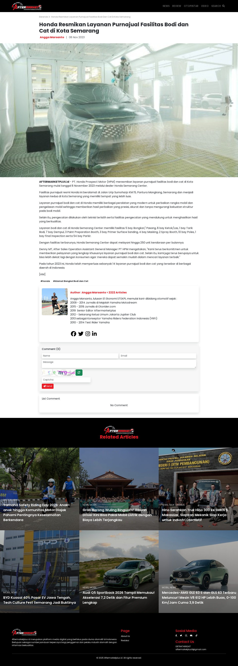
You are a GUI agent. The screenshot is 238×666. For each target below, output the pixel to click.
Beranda (44, 16)
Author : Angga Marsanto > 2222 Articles (98, 292)
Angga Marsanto (52, 37)
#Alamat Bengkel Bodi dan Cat (70, 281)
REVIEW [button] (176, 6)
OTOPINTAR (191, 6)
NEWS (166, 6)
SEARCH (218, 6)
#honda (45, 281)
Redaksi (125, 640)
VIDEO (205, 6)
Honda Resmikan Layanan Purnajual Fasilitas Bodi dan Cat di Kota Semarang (90, 16)
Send (47, 386)
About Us (125, 636)
